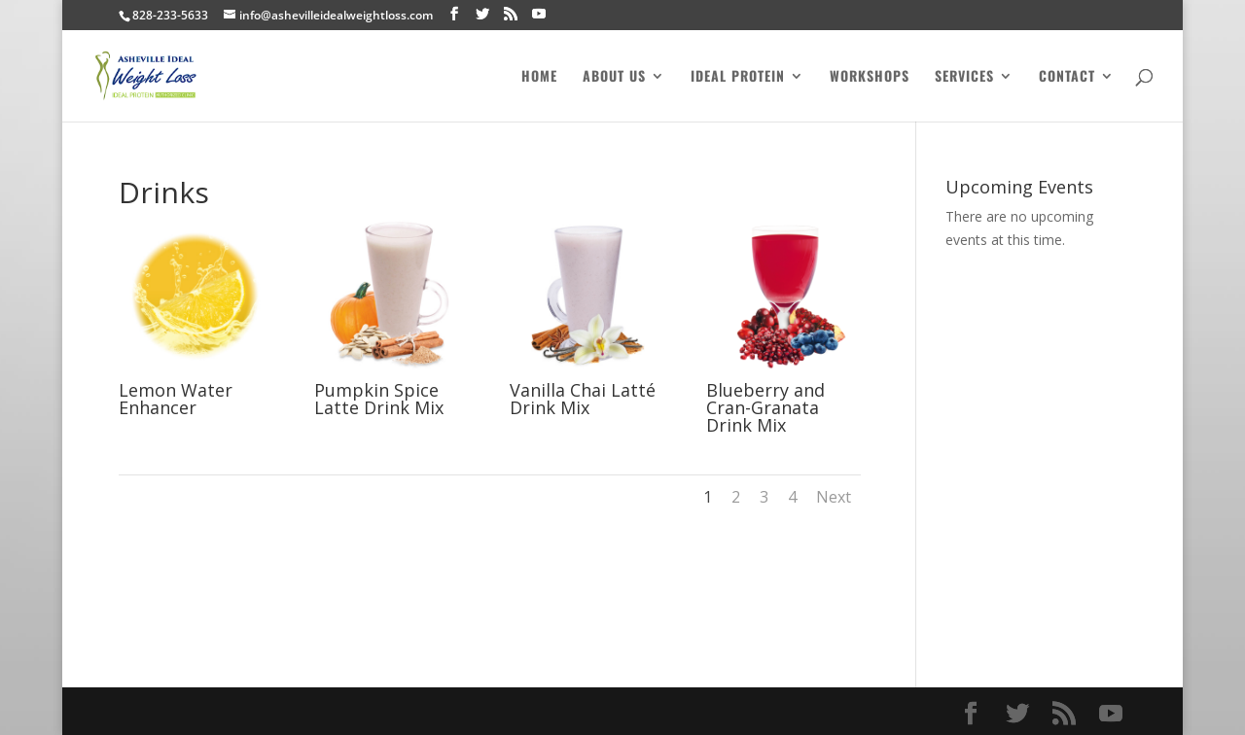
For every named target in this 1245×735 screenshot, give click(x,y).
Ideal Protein (738, 77)
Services (964, 77)
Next (833, 497)
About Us (614, 77)
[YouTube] (539, 14)
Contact (1067, 77)
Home (539, 77)
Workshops (869, 77)
